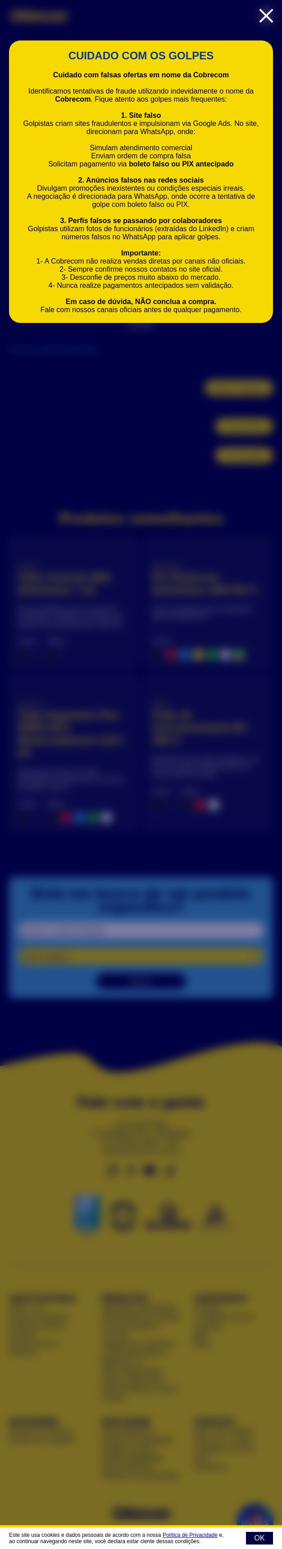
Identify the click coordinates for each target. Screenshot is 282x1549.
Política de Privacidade (190, 1535)
